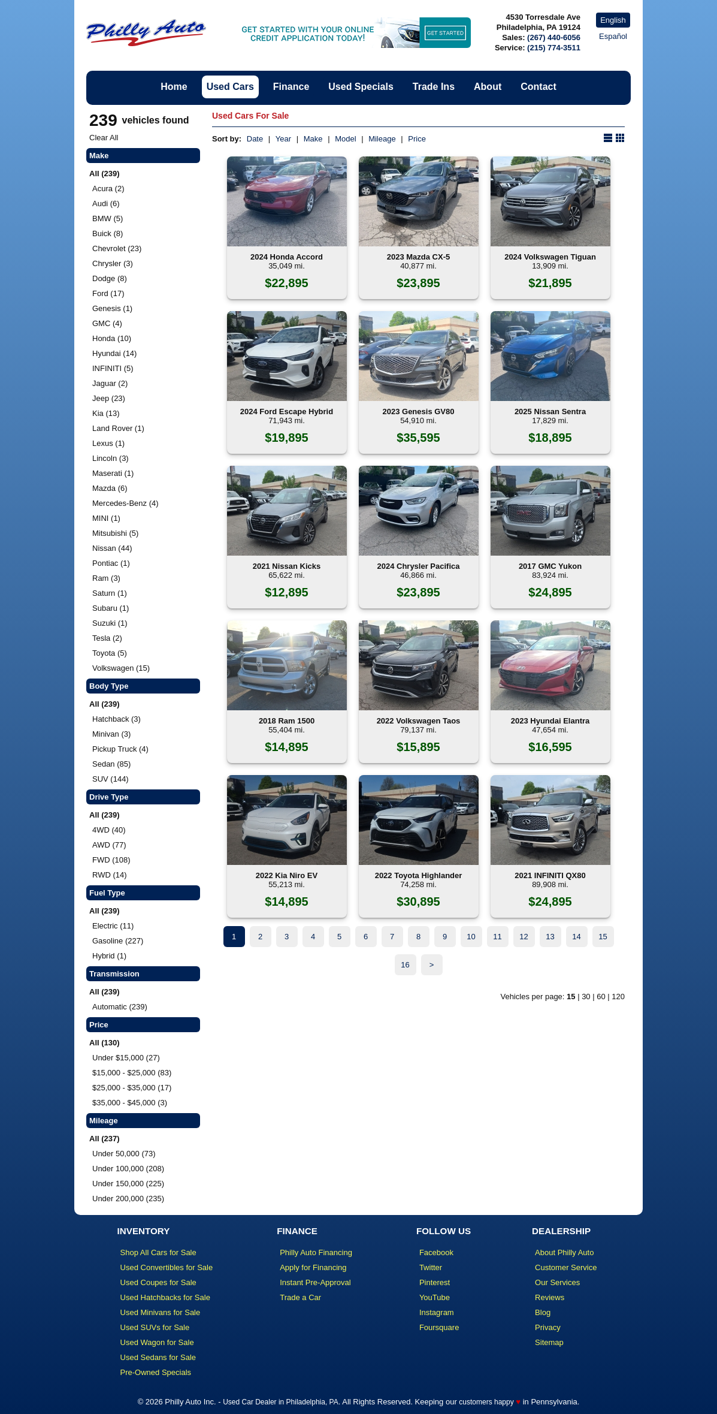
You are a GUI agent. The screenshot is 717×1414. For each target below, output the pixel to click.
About (487, 87)
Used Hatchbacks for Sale (165, 1297)
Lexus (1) (108, 443)
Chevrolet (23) (116, 248)
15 (602, 936)
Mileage (382, 138)
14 (576, 936)
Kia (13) (106, 413)
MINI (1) (106, 518)
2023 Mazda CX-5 (418, 256)
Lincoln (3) (110, 458)
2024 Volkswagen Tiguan (550, 256)
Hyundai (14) (114, 353)
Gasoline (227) (117, 940)
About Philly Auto (564, 1252)
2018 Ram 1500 (286, 720)
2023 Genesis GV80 (419, 411)
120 (618, 996)
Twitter (430, 1267)
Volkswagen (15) (121, 668)
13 (550, 936)
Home (174, 87)
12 (523, 936)
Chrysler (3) (112, 263)
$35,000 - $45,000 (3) (129, 1102)
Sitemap (549, 1342)
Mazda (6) (110, 488)
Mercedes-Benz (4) (125, 503)
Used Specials (361, 87)
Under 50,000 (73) (124, 1153)
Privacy (548, 1327)
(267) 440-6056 (553, 37)
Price (417, 138)
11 (497, 936)
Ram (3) (106, 578)
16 (405, 964)
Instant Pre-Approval (315, 1282)
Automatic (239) (119, 1006)
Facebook (436, 1252)
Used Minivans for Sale (160, 1312)
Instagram (436, 1312)
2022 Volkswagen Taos (419, 720)
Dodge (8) (109, 278)
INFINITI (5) (113, 368)
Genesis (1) (112, 308)
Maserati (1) (113, 473)
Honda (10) (111, 338)
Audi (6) (106, 203)
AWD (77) (109, 844)
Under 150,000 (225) (128, 1183)
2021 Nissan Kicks (286, 566)
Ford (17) (108, 293)
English (613, 20)
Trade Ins (434, 87)
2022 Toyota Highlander (418, 875)
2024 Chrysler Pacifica (418, 566)
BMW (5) (107, 218)
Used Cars (230, 87)
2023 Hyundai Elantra (550, 720)
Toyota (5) (109, 653)
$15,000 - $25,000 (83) (131, 1072)
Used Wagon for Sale (157, 1342)
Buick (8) (107, 233)
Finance (291, 87)
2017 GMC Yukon (550, 566)
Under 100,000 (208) (128, 1168)
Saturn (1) (109, 593)
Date (255, 138)
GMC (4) (107, 323)
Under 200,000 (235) (128, 1198)
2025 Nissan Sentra (550, 411)
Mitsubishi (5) (115, 533)
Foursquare (439, 1327)
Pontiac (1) (111, 563)
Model (345, 138)
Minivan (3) (111, 733)
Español (613, 36)
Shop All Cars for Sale (158, 1252)
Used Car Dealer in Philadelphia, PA (280, 1402)
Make (313, 138)
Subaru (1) (110, 608)
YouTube (434, 1297)
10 (471, 936)
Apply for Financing (313, 1267)
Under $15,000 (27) (126, 1057)
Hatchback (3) (116, 718)
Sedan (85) (111, 763)
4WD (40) (109, 829)
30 (586, 996)
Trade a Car (300, 1297)
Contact (538, 87)
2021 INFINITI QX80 (550, 875)
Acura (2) (108, 188)
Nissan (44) (112, 548)
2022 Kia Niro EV (286, 875)
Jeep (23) (108, 398)
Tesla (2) (107, 638)
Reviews (549, 1297)
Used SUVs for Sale (155, 1327)
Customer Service (566, 1267)
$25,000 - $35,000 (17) (131, 1087)
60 (601, 996)
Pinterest (434, 1282)
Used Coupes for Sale (158, 1282)
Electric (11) (113, 925)
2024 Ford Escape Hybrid (286, 411)
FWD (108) (111, 859)
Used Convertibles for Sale (166, 1267)
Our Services (557, 1282)
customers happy (486, 1402)
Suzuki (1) (110, 623)
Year (283, 138)
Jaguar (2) (110, 383)
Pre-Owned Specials (156, 1372)
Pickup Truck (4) (120, 748)
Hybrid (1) (109, 955)
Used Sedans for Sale (158, 1357)
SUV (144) (110, 778)
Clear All (103, 137)
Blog (542, 1312)
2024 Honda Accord (286, 256)
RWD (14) (109, 874)
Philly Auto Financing (316, 1252)
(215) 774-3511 (553, 47)
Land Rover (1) (118, 428)
